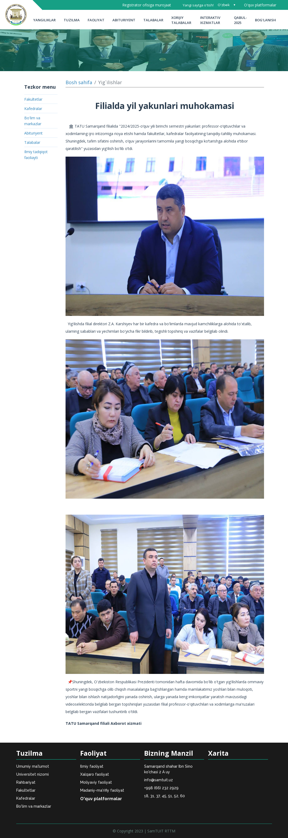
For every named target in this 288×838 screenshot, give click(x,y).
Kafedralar (33, 108)
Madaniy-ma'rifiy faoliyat (102, 790)
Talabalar (153, 20)
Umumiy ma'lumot (32, 766)
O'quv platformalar (260, 4)
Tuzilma (72, 20)
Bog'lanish (265, 20)
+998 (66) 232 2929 (161, 788)
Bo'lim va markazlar (33, 806)
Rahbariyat (25, 782)
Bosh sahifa (79, 82)
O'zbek (224, 5)
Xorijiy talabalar (181, 20)
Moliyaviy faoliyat (96, 782)
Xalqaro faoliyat (94, 774)
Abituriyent (123, 20)
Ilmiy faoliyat (91, 766)
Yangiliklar (44, 20)
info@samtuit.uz (158, 780)
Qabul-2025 (240, 20)
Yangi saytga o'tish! (198, 5)
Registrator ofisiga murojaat (146, 4)
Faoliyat (96, 20)
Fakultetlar (33, 99)
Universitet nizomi (32, 774)
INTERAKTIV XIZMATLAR (210, 20)
